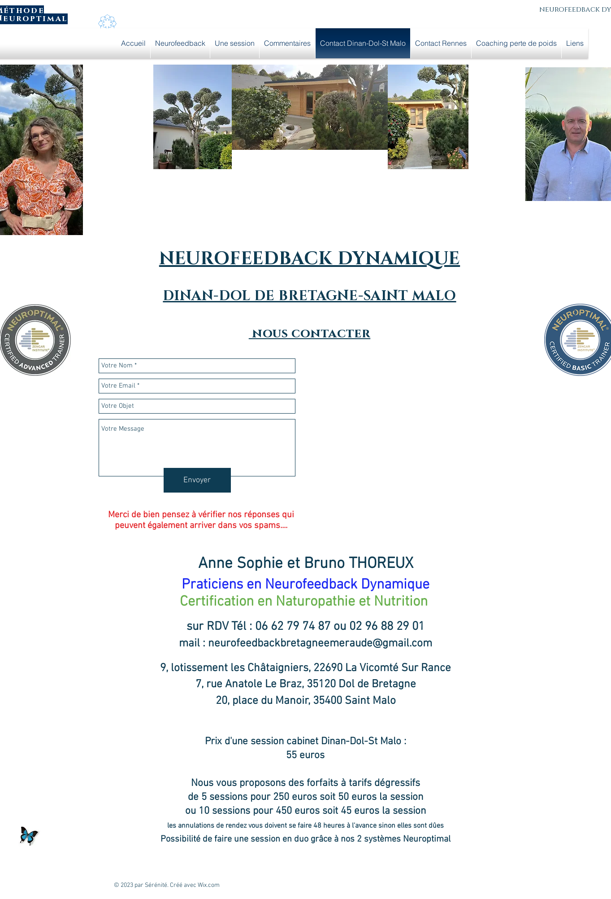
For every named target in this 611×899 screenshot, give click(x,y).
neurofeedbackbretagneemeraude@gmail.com (320, 643)
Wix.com (209, 885)
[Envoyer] (197, 480)
